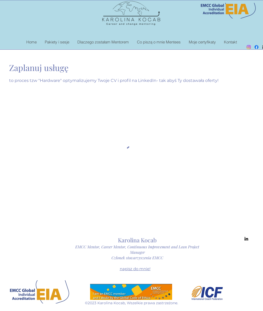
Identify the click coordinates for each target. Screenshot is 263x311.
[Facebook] (256, 47)
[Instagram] (248, 47)
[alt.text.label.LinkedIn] (246, 238)
